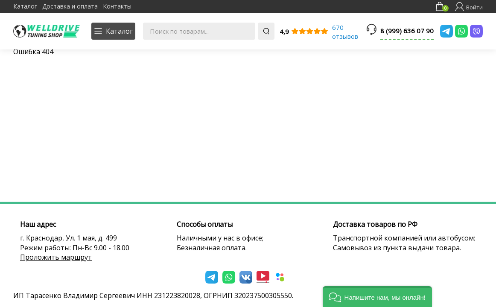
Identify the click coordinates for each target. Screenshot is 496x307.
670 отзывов (345, 32)
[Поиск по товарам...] (199, 31)
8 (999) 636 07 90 (407, 30)
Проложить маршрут (56, 257)
